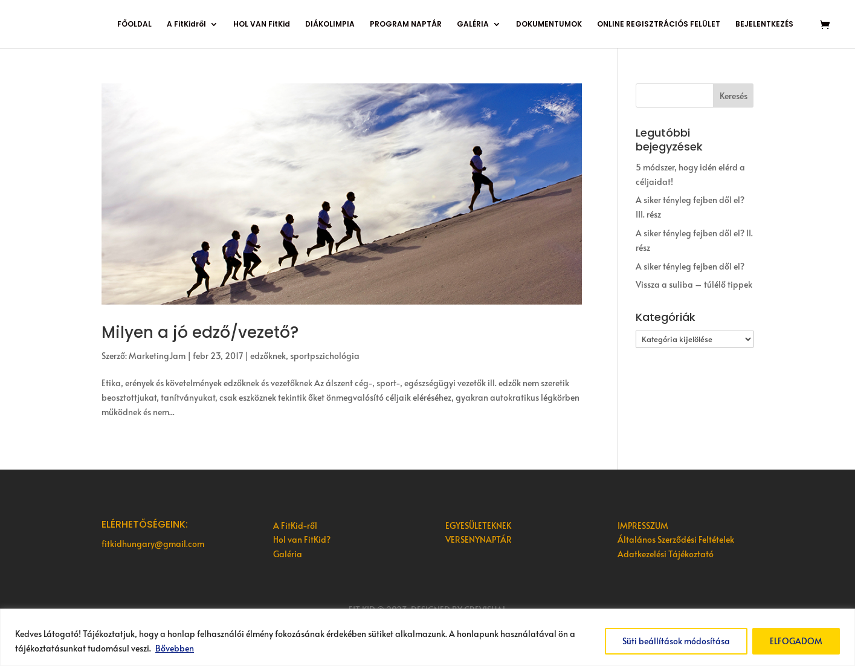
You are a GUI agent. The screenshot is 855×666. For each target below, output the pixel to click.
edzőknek (268, 355)
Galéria (287, 554)
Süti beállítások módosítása (676, 641)
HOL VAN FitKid (261, 24)
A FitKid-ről (295, 525)
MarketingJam (157, 355)
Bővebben (174, 648)
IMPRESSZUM (643, 525)
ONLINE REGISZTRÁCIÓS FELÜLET (658, 24)
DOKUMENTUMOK (549, 24)
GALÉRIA (473, 24)
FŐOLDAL (134, 24)
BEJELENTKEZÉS (764, 24)
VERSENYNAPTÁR (478, 539)
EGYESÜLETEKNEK (478, 525)
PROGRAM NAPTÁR (406, 24)
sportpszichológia (325, 355)
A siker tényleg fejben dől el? (690, 266)
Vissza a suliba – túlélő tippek (694, 284)
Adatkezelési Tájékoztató (666, 554)
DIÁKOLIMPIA (330, 24)
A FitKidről (186, 24)
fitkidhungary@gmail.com (153, 543)
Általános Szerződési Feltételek (676, 539)
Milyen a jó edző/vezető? (200, 332)
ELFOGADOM (796, 641)
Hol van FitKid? (302, 539)
